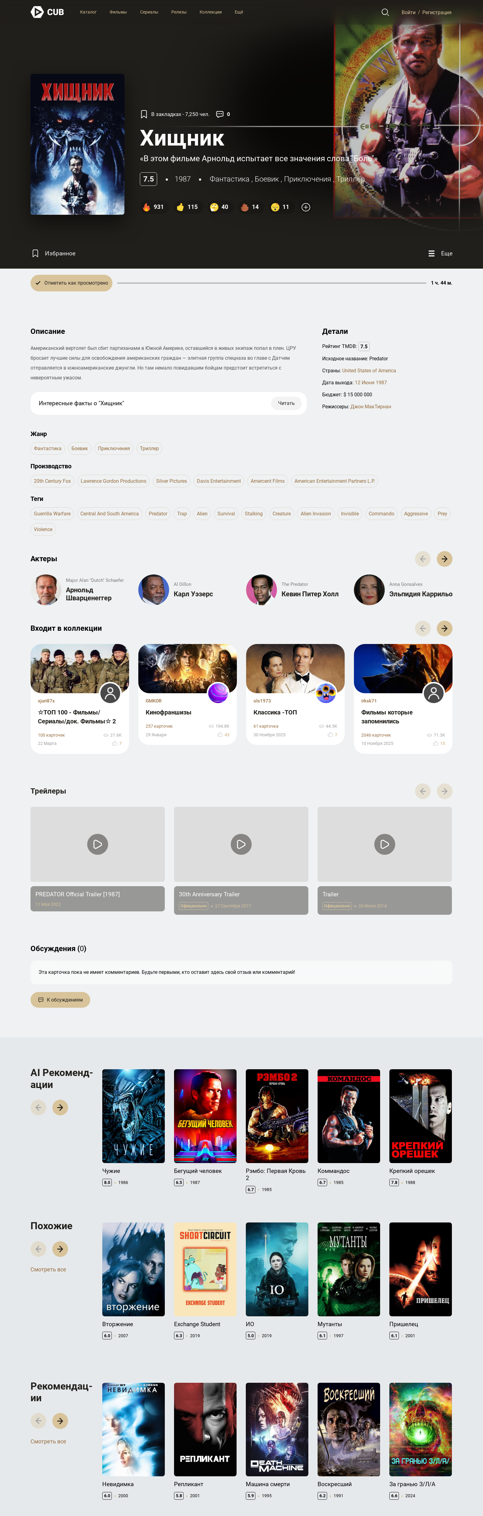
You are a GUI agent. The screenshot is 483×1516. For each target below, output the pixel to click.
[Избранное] (52, 253)
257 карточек (159, 726)
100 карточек (51, 735)
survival (226, 514)
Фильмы (118, 12)
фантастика (230, 179)
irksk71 (369, 701)
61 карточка (266, 726)
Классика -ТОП (275, 712)
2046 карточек (376, 735)
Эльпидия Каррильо (421, 594)
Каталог (88, 12)
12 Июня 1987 (371, 383)
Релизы (179, 12)
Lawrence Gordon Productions (113, 481)
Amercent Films (268, 481)
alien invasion (316, 514)
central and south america (109, 514)
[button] (445, 559)
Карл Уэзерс (193, 594)
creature (282, 514)
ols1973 (262, 701)
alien (202, 514)
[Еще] (440, 253)
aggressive (416, 514)
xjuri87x (46, 701)
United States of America (369, 371)
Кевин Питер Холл (310, 594)
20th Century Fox (52, 481)
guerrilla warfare (52, 514)
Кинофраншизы (169, 712)
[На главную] (47, 12)
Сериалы (149, 12)
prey (442, 514)
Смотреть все (48, 1269)
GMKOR (153, 701)
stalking (254, 514)
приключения (307, 179)
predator (158, 514)
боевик (267, 179)
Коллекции (211, 12)
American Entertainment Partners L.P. (334, 481)
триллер (350, 179)
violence (43, 529)
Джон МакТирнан (371, 407)
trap (182, 514)
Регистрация (437, 12)
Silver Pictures (171, 481)
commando (381, 514)
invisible (350, 514)
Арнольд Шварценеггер (89, 594)
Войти (409, 12)
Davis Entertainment (219, 481)
